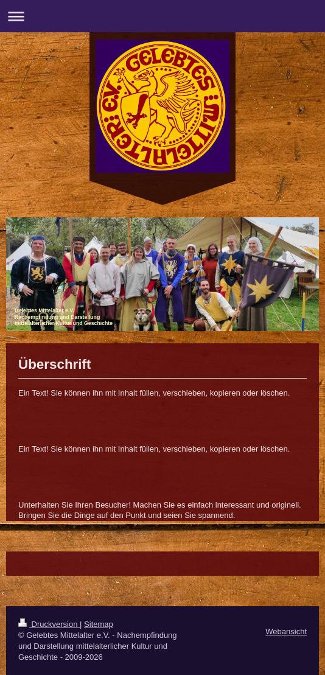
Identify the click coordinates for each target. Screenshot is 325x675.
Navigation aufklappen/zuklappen (162, 16)
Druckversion (49, 624)
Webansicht (286, 631)
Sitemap (98, 624)
